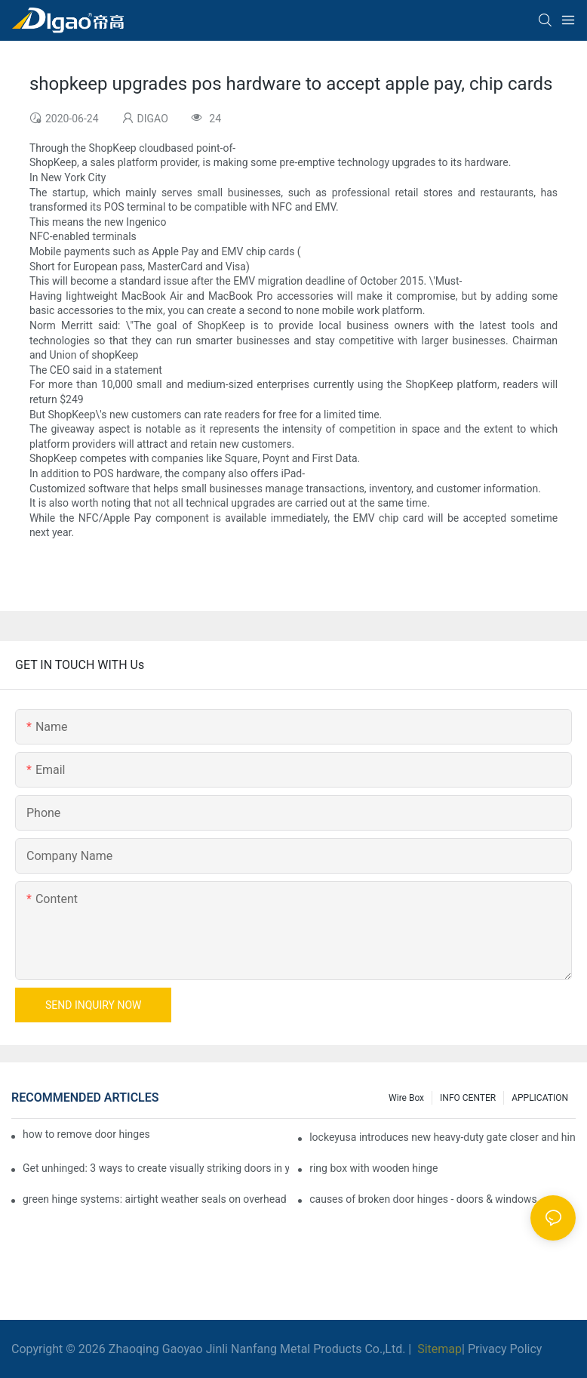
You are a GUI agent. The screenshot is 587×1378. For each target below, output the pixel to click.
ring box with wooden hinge (373, 1168)
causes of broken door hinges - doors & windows (422, 1199)
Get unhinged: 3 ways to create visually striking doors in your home (156, 1168)
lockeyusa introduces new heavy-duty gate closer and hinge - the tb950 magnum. (442, 1137)
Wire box (406, 1098)
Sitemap (438, 1349)
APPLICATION (540, 1098)
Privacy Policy (505, 1349)
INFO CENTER (468, 1098)
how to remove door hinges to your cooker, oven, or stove (86, 1134)
